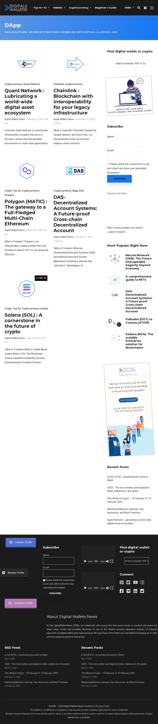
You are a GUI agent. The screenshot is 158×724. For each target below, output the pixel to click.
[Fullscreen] (111, 561)
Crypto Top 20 (13, 190)
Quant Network (31, 84)
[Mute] (107, 561)
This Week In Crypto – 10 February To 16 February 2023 (31, 673)
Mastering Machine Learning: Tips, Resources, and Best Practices (36, 682)
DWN (128, 7)
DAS (81, 190)
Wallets (57, 7)
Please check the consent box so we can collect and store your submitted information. (128, 168)
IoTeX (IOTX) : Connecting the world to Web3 (26, 655)
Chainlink (59, 84)
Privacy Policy (102, 706)
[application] (98, 554)
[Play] (85, 561)
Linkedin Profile (21, 270)
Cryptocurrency (79, 7)
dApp (75, 190)
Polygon (9, 195)
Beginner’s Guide (105, 7)
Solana (44, 308)
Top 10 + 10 (40, 7)
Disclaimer (90, 706)
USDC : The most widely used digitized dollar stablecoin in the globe (37, 664)
